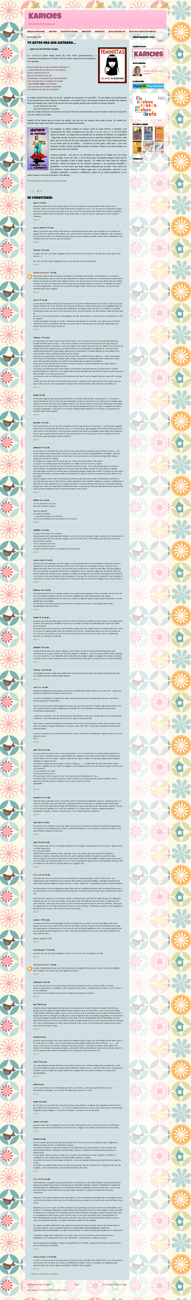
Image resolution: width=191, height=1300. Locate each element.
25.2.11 (36, 942)
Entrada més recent (39, 1284)
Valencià (86, 32)
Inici (77, 1284)
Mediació (100, 32)
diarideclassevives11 (42, 272)
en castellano (34, 55)
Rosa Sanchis (38, 875)
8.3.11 (35, 1269)
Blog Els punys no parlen (142, 32)
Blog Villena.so (117, 32)
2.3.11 (35, 1171)
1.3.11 (35, 1094)
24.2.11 (36, 220)
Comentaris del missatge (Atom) (53, 1290)
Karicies (45, 17)
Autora (53, 32)
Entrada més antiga (115, 1284)
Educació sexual (69, 32)
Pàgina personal (36, 32)
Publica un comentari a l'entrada (44, 1274)
